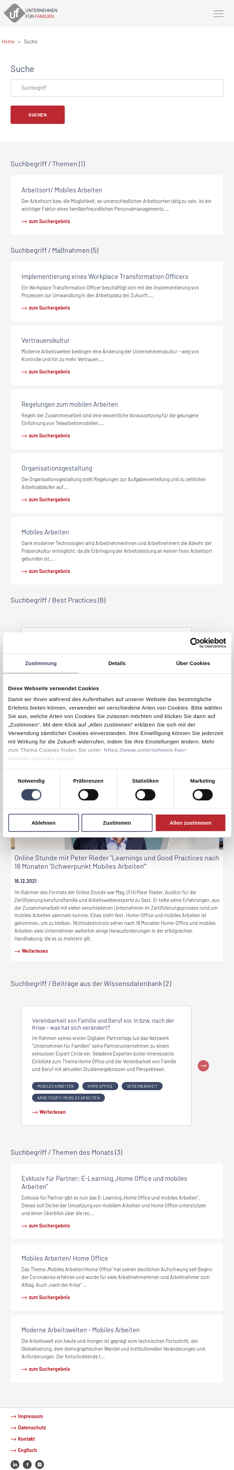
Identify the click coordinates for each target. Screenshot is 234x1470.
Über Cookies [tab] (193, 663)
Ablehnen (44, 823)
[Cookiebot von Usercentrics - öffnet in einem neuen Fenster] (195, 643)
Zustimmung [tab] (41, 663)
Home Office (100, 1086)
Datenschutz (32, 1427)
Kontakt (26, 1439)
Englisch (27, 1450)
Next (203, 1065)
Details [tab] (117, 663)
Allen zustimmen (190, 823)
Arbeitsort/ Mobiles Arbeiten (68, 1097)
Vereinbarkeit (142, 1086)
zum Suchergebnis (49, 221)
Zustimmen (117, 823)
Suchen (38, 115)
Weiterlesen (35, 951)
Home (8, 41)
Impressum (30, 1416)
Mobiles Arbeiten (55, 1086)
